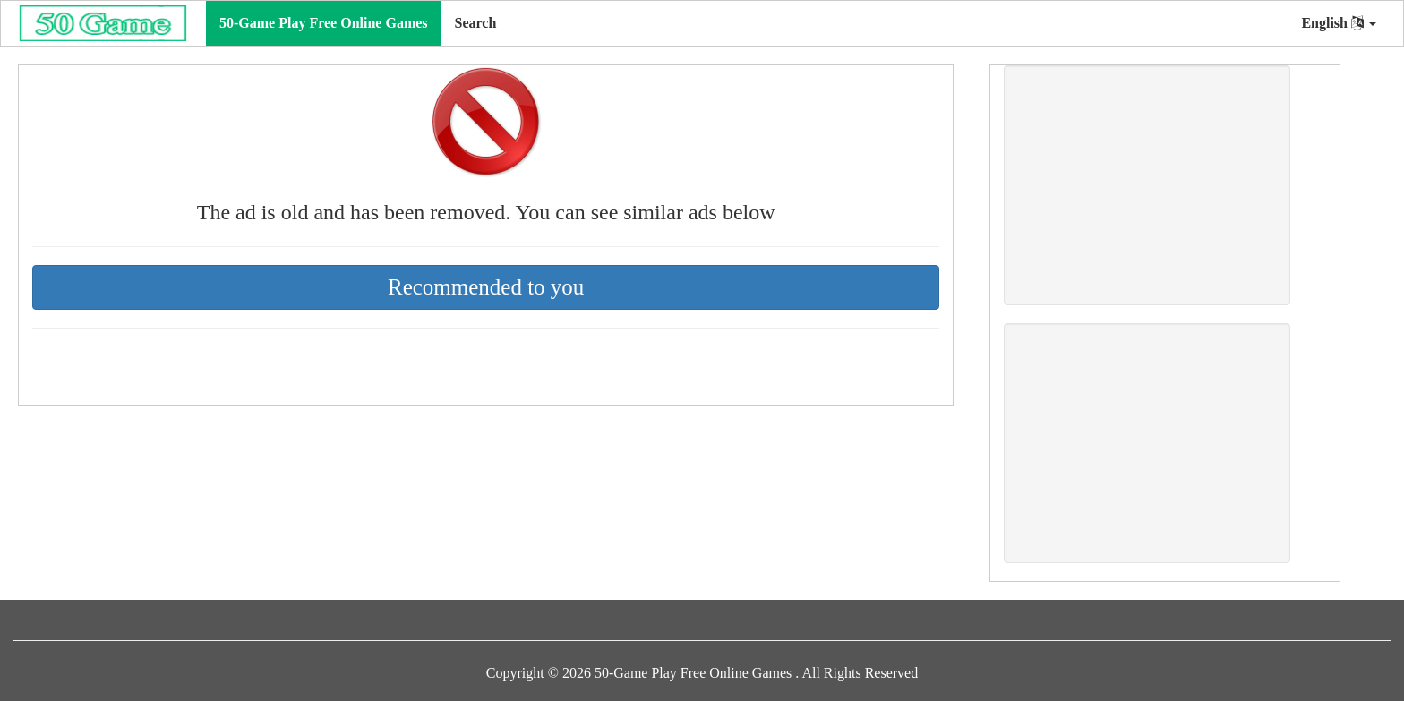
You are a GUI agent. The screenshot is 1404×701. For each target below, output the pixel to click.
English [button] (1338, 22)
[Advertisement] (1147, 185)
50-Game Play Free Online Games (323, 22)
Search (476, 22)
